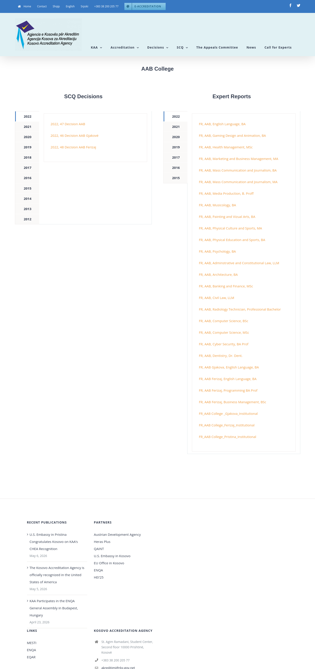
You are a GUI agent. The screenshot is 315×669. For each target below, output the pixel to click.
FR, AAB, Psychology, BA (217, 251)
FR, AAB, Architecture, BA (218, 274)
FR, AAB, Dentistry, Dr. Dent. (220, 355)
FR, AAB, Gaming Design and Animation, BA (232, 135)
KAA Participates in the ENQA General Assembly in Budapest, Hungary (54, 608)
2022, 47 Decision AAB (68, 124)
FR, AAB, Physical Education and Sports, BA (232, 239)
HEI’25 (98, 577)
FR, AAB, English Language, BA (222, 124)
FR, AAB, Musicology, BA (217, 205)
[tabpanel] (95, 137)
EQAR (31, 657)
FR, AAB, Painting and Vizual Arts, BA (227, 216)
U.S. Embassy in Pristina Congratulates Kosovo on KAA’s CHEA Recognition (54, 541)
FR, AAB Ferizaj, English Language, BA (227, 378)
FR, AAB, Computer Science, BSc (223, 321)
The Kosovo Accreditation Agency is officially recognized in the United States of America (57, 574)
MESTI (32, 642)
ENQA (98, 570)
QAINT (99, 548)
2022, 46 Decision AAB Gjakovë (75, 135)
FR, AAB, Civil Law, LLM (216, 297)
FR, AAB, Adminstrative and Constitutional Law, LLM (239, 263)
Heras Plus (102, 541)
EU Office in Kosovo (109, 563)
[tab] (27, 116)
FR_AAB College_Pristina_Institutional (227, 436)
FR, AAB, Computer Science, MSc (224, 332)
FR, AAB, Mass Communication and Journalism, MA (238, 182)
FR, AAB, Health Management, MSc (226, 147)
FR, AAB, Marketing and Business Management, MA (238, 158)
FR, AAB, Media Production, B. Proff (226, 193)
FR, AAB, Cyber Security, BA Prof (223, 344)
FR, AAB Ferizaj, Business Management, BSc (232, 402)
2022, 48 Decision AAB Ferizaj (73, 147)
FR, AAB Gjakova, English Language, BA (229, 367)
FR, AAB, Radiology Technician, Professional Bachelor (240, 309)
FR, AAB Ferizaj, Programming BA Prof (228, 390)
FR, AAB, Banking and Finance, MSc (226, 286)
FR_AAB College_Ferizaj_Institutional (226, 425)
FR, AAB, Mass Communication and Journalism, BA (238, 170)
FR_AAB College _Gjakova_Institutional (228, 413)
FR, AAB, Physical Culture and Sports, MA (230, 228)
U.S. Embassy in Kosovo (112, 556)
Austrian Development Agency (117, 534)
